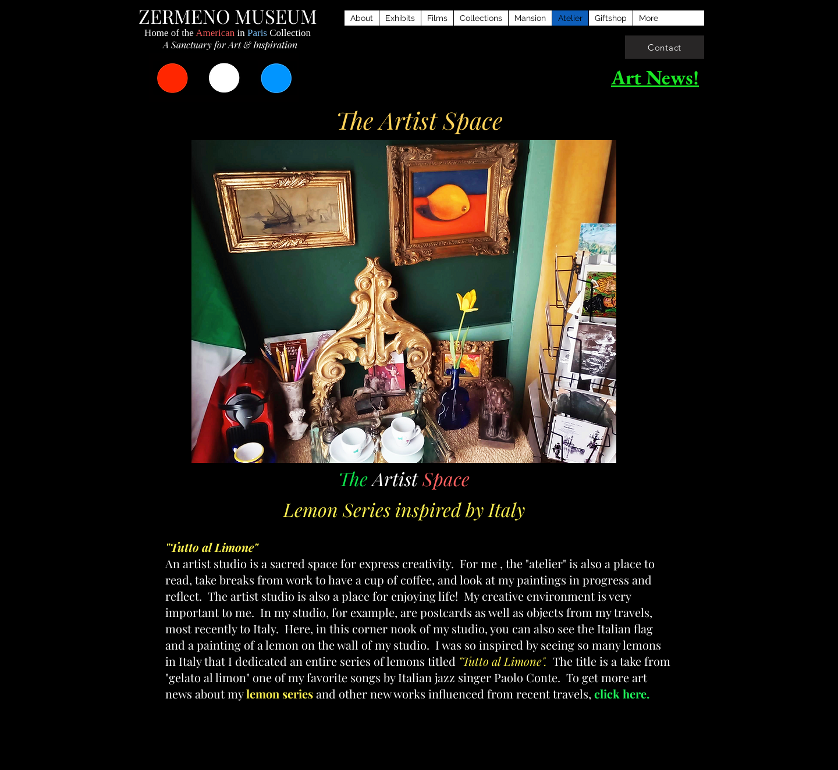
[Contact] (664, 47)
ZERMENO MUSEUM (228, 15)
